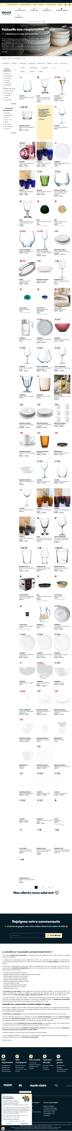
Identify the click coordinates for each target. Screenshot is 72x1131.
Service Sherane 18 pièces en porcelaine (26, 425)
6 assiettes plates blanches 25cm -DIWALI (61, 655)
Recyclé (7, 129)
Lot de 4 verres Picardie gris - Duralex (26, 538)
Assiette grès (31, 63)
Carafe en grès (41, 63)
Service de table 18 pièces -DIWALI (44, 683)
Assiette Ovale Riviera (24, 309)
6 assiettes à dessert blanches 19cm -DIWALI (44, 655)
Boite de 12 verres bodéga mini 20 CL (27, 128)
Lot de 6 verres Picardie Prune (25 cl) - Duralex (26, 164)
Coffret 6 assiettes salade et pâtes (26, 482)
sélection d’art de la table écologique (17, 39)
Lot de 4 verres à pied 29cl (60, 127)
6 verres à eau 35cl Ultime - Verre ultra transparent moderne (61, 193)
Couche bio (28, 1126)
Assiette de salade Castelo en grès (44, 222)
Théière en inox (58, 820)
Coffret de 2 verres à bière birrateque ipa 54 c (43, 568)
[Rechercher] (35, 21)
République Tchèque (8, 88)
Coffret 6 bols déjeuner (25, 739)
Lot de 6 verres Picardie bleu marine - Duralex (44, 164)
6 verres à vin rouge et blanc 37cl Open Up (26, 712)
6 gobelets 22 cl (41, 453)
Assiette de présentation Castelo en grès (60, 222)
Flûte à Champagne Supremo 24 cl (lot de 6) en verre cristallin (44, 851)
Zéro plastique (8, 126)
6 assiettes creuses (41, 281)
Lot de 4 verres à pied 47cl (26, 510)
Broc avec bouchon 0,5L (25, 339)
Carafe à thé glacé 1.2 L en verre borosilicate (62, 397)
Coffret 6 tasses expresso (43, 739)
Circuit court (8, 120)
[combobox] (67, 70)
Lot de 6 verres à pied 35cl (43, 481)
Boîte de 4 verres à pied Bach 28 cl (61, 281)
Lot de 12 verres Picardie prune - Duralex (62, 510)
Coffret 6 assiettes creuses (26, 793)
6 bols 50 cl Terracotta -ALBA (61, 339)
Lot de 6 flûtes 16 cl (24, 820)
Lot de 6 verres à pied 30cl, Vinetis (26, 368)
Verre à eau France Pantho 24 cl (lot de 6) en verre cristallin (44, 538)
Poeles (39, 1126)
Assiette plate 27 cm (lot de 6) (62, 766)
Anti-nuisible (34, 1126)
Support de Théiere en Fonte (61, 453)
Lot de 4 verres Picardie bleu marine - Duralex (26, 192)
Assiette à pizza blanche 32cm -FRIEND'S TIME (62, 164)
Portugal (7, 85)
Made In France (9, 115)
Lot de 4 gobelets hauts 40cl (26, 97)
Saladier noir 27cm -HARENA (26, 683)
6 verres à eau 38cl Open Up (26, 251)
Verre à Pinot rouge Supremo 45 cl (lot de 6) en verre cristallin (62, 850)
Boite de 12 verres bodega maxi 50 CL (27, 568)
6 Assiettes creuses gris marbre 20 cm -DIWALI (62, 626)
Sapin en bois (33, 1124)
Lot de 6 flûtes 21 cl (59, 97)
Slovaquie (7, 93)
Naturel (7, 117)
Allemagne (8, 76)
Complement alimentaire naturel (44, 1124)
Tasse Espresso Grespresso (26, 626)
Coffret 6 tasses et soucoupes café (27, 453)
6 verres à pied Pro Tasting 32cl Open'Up (62, 368)
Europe (7, 95)
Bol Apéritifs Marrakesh (42, 309)
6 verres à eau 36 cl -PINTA (43, 396)
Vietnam (7, 100)
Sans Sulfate (8, 124)
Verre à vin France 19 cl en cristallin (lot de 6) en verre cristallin (43, 99)
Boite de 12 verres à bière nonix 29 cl (27, 880)
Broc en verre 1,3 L (41, 626)
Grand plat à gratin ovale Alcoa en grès (44, 597)
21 (49, 887)
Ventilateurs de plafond (47, 1126)
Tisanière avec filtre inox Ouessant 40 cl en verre (25, 850)
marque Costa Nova (18, 1009)
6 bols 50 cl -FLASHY (59, 683)
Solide (6, 122)
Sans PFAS (7, 113)
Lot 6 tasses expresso (59, 424)
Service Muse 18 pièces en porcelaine (43, 712)
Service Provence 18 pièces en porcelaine (61, 712)
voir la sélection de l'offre (52, 1128)
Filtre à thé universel (59, 739)
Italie (6, 80)
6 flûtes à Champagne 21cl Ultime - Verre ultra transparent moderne (45, 253)
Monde (6, 97)
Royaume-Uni (8, 91)
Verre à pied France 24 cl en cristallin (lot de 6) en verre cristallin (26, 223)
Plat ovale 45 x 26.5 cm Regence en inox (25, 281)
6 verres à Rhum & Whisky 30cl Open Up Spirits (44, 368)
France (7, 73)
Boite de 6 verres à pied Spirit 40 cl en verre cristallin (26, 597)
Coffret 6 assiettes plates (43, 766)
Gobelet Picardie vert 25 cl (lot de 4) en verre (44, 192)
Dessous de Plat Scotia (60, 309)
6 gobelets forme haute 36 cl (61, 481)
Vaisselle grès (22, 63)
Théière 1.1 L (22, 766)
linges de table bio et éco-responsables (54, 1035)
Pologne (7, 82)
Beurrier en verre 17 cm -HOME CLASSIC (44, 821)
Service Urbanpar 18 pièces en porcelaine (61, 252)
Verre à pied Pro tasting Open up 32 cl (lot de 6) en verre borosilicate (61, 539)
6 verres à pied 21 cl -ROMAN (26, 396)
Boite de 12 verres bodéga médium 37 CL (60, 568)
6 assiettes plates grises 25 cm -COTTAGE (44, 340)
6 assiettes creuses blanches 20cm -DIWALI (26, 655)
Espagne (7, 78)
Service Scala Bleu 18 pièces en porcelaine (44, 425)
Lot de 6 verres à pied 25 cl (61, 793)
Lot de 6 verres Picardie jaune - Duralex (44, 510)
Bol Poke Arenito (58, 596)
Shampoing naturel (56, 1124)
